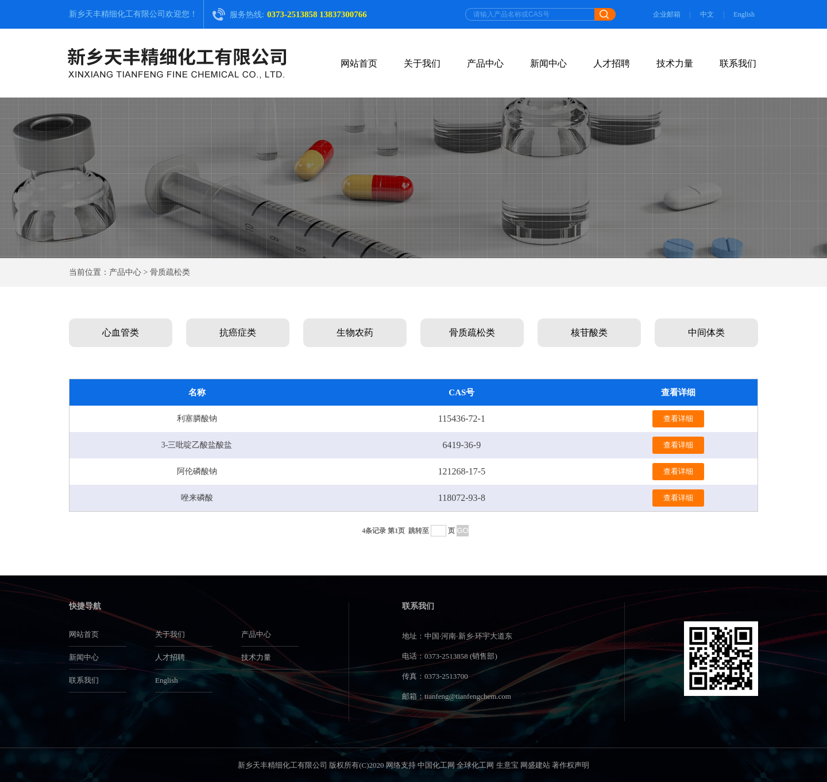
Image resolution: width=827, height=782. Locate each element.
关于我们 (422, 63)
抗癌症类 (237, 332)
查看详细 (678, 418)
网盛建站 (535, 765)
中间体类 (706, 332)
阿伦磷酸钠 (197, 471)
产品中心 (485, 63)
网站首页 (359, 63)
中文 (707, 14)
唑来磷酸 (197, 497)
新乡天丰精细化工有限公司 (117, 14)
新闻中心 (548, 63)
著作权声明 (570, 765)
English (744, 14)
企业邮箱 (667, 14)
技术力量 (674, 63)
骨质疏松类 (472, 332)
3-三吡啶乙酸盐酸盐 (197, 445)
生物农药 (355, 332)
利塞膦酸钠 (197, 418)
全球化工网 (475, 765)
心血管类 (120, 332)
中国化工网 (436, 765)
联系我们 (738, 63)
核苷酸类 (589, 332)
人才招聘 (611, 63)
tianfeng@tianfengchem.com (467, 696)
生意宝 (507, 765)
